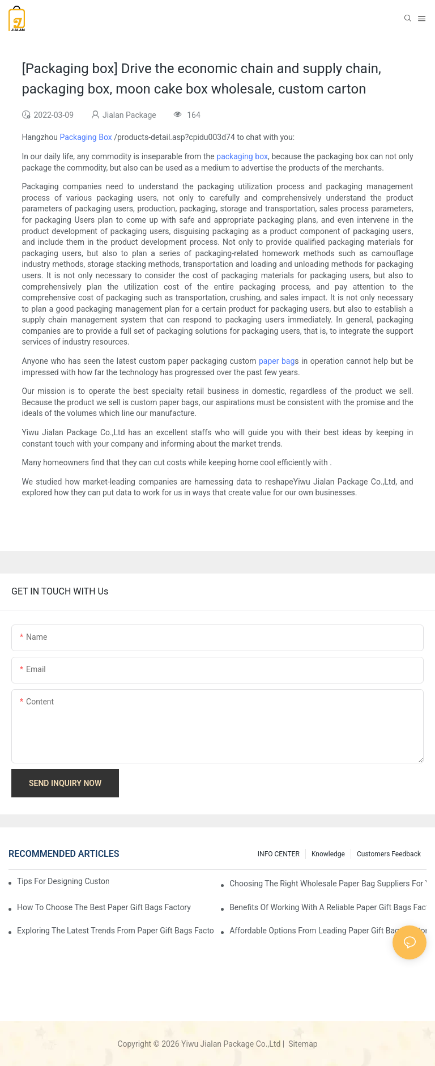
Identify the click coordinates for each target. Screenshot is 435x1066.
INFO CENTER (279, 854)
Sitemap (302, 1043)
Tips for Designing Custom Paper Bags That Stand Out (63, 881)
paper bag (277, 361)
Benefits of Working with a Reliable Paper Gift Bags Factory (328, 907)
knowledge (328, 854)
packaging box (242, 156)
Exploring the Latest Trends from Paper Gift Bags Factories (115, 930)
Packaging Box (85, 137)
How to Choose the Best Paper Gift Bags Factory (104, 907)
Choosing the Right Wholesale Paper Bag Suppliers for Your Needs (328, 883)
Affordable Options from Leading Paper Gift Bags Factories (328, 930)
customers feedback (389, 854)
